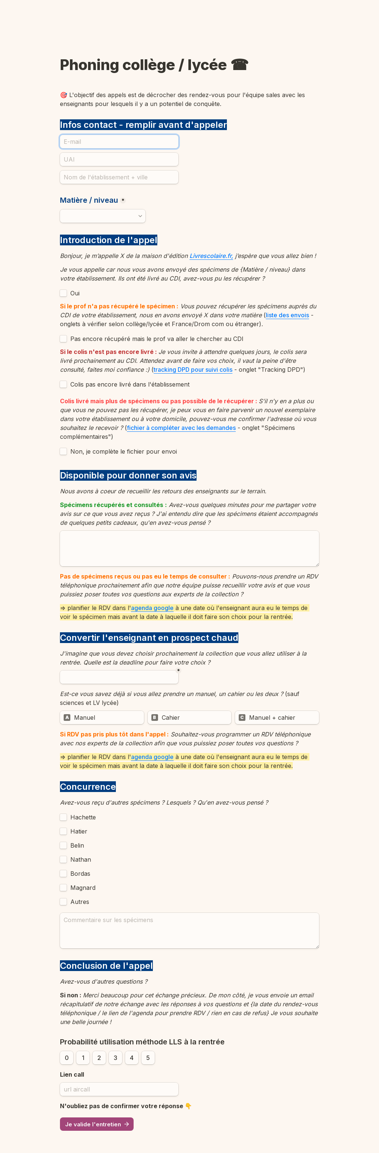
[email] (119, 141)
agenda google (152, 608)
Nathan (80, 859)
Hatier (78, 831)
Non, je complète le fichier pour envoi (123, 451)
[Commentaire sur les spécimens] (189, 930)
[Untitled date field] (119, 677)
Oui (75, 293)
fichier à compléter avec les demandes (181, 427)
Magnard (82, 887)
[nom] (119, 159)
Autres (79, 901)
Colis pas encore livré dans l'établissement (130, 384)
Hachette (83, 817)
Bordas (80, 873)
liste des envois (287, 315)
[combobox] (102, 216)
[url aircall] (119, 1089)
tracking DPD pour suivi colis (193, 369)
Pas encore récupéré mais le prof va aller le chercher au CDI (157, 338)
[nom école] (119, 177)
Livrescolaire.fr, (211, 255)
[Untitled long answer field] (189, 548)
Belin (77, 845)
